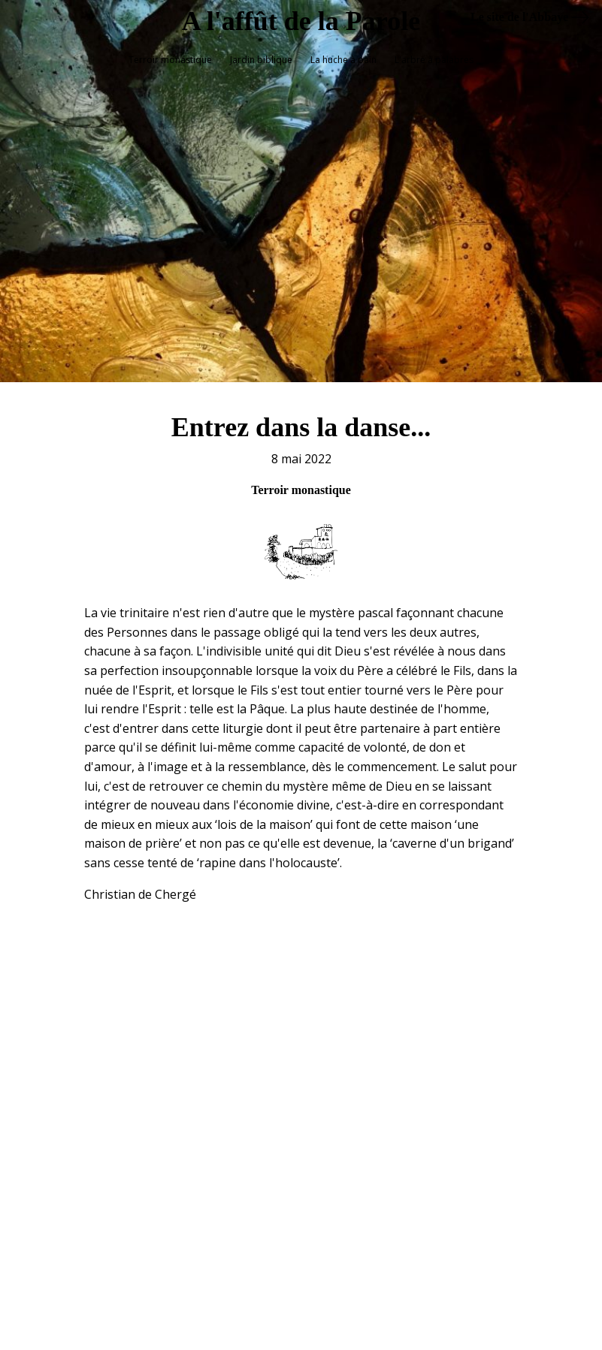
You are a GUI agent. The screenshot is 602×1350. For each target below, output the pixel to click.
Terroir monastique (170, 59)
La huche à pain (343, 59)
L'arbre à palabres (434, 59)
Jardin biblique (261, 59)
